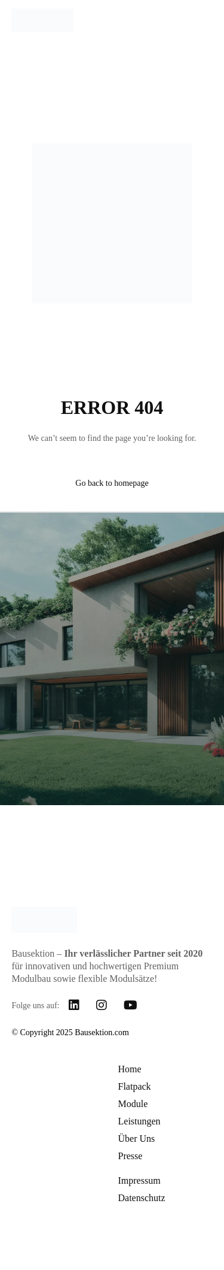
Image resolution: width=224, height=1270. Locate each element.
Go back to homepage (111, 483)
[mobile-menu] (201, 20)
